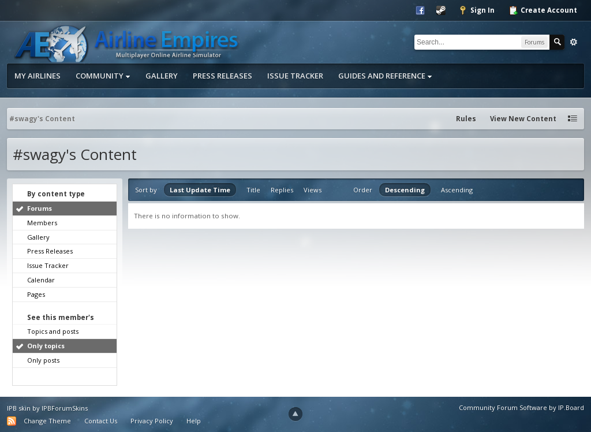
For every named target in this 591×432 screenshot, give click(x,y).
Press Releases (222, 75)
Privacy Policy (151, 420)
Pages (36, 294)
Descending (405, 189)
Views (312, 189)
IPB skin (19, 408)
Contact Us (100, 420)
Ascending (457, 189)
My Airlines (37, 75)
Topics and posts (52, 331)
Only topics (46, 345)
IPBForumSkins (65, 408)
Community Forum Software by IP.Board (521, 407)
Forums (39, 208)
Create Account (542, 10)
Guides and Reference (385, 75)
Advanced (573, 42)
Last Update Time (200, 189)
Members (42, 222)
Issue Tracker (295, 75)
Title (253, 189)
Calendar (41, 279)
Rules (466, 118)
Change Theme (47, 420)
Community (103, 75)
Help (193, 420)
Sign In (476, 10)
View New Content (523, 118)
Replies (282, 189)
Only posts (43, 360)
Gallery (161, 75)
